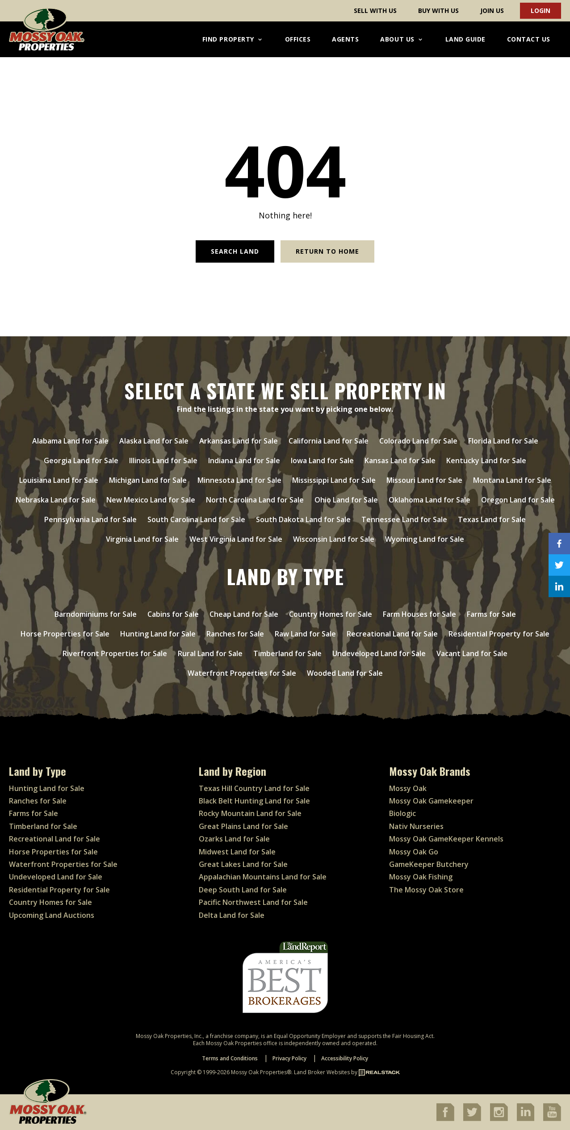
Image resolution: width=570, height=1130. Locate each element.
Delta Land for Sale (231, 915)
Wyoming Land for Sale (424, 539)
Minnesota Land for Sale (239, 480)
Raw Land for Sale (305, 634)
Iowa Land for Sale (322, 460)
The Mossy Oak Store (426, 890)
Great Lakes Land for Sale (243, 864)
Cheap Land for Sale (244, 614)
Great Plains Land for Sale (243, 826)
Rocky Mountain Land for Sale (250, 813)
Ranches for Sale (235, 634)
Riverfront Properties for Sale (115, 653)
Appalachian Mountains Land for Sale (263, 877)
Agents (345, 39)
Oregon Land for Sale (518, 500)
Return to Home (327, 251)
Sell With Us (375, 10)
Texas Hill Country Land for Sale (254, 788)
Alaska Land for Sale (154, 441)
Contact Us (528, 39)
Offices (298, 39)
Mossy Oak (408, 788)
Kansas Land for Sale (400, 460)
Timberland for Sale (287, 653)
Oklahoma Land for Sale (429, 500)
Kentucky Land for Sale (486, 460)
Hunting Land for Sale (158, 634)
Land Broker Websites (322, 1072)
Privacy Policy (289, 1058)
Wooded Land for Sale (345, 673)
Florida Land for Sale (503, 441)
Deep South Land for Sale (243, 890)
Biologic (402, 813)
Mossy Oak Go (413, 852)
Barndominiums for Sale (95, 614)
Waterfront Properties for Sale (242, 673)
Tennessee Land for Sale (404, 519)
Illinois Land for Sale (163, 460)
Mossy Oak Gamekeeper (431, 801)
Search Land (235, 251)
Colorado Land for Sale (418, 441)
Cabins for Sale (173, 614)
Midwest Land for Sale (237, 852)
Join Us (492, 10)
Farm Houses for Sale (419, 614)
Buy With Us (438, 10)
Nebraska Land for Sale (56, 500)
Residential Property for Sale (498, 634)
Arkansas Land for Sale (238, 441)
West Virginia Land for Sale (235, 539)
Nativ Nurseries (416, 826)
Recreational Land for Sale (392, 634)
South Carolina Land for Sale (196, 519)
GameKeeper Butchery (429, 864)
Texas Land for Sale (492, 519)
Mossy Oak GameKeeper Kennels (446, 839)
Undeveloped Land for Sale (379, 653)
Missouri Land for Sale (424, 480)
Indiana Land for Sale (244, 460)
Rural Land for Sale (210, 653)
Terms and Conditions (230, 1058)
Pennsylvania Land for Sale (90, 519)
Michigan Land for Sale (148, 480)
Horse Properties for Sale (65, 634)
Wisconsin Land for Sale (333, 539)
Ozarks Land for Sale (234, 839)
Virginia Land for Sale (142, 539)
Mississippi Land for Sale (334, 480)
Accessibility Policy (344, 1058)
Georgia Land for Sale (81, 460)
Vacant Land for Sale (471, 653)
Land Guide (465, 39)
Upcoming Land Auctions (51, 915)
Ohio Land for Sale (346, 500)
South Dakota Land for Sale (303, 519)
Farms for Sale (491, 614)
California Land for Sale (329, 441)
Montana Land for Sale (512, 480)
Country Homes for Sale (330, 614)
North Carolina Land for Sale (255, 500)
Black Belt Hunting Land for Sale (254, 801)
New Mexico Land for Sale (150, 500)
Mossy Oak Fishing (421, 877)
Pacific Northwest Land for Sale (253, 902)
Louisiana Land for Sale (58, 480)
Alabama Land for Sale (70, 441)
